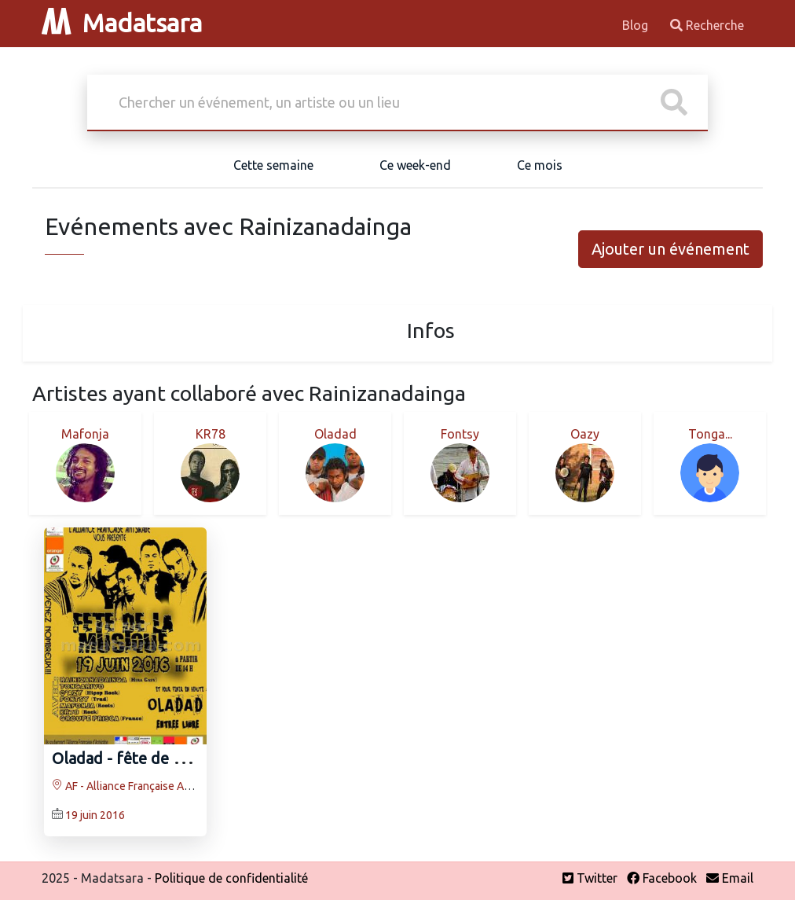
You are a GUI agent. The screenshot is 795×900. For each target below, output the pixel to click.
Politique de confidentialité (231, 878)
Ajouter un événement (670, 249)
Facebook (662, 878)
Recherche (707, 25)
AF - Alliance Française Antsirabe (138, 786)
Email (729, 878)
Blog (636, 25)
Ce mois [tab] (539, 165)
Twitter (589, 878)
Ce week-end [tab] (415, 165)
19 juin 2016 (95, 815)
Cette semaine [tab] (273, 165)
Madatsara (122, 23)
